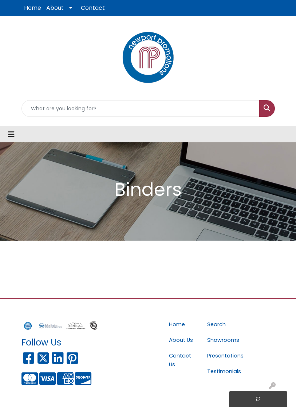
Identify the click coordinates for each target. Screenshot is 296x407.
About (55, 8)
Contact (93, 8)
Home (32, 8)
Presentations (222, 355)
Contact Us (180, 360)
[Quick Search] (140, 108)
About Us (181, 340)
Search (216, 324)
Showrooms (222, 340)
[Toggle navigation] (11, 134)
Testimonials (222, 371)
